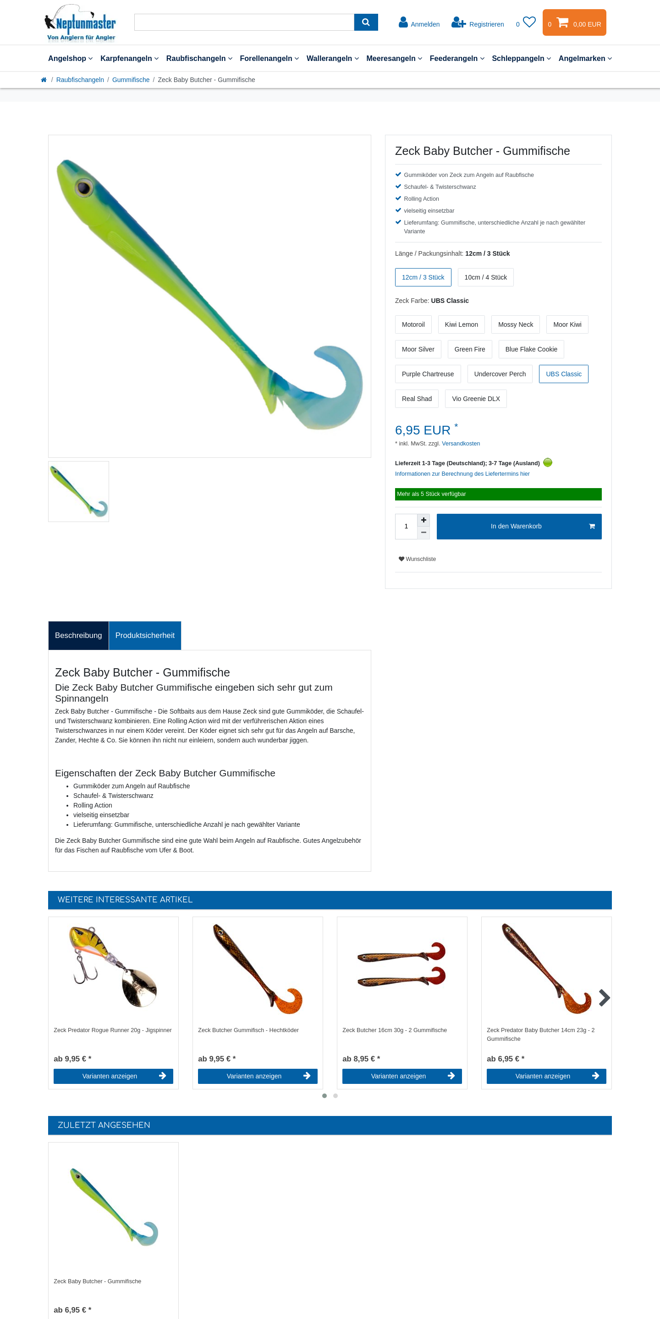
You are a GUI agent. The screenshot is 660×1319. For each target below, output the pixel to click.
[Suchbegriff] (244, 22)
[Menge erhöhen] (423, 520)
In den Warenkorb (543, 526)
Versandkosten (460, 443)
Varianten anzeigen (124, 1076)
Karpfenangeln (129, 58)
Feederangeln (457, 58)
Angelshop (70, 58)
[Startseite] (44, 79)
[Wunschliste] (526, 22)
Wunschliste (417, 559)
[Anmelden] (419, 22)
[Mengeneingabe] (406, 526)
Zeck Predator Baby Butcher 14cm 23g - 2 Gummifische (540, 1034)
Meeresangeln (394, 58)
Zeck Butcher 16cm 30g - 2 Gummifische (394, 1030)
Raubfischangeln (199, 58)
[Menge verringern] (423, 533)
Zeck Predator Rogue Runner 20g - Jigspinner (113, 1030)
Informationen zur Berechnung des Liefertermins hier (462, 474)
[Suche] (366, 22)
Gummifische (131, 79)
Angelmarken (585, 58)
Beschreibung (78, 635)
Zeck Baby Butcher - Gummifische (97, 1281)
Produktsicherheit (145, 635)
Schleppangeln (521, 58)
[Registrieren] (477, 22)
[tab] (78, 635)
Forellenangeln (269, 58)
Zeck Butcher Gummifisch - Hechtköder (248, 1030)
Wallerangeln (333, 58)
